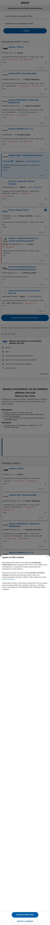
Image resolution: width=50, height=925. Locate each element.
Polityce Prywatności (8, 579)
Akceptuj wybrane (25, 921)
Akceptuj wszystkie (25, 915)
